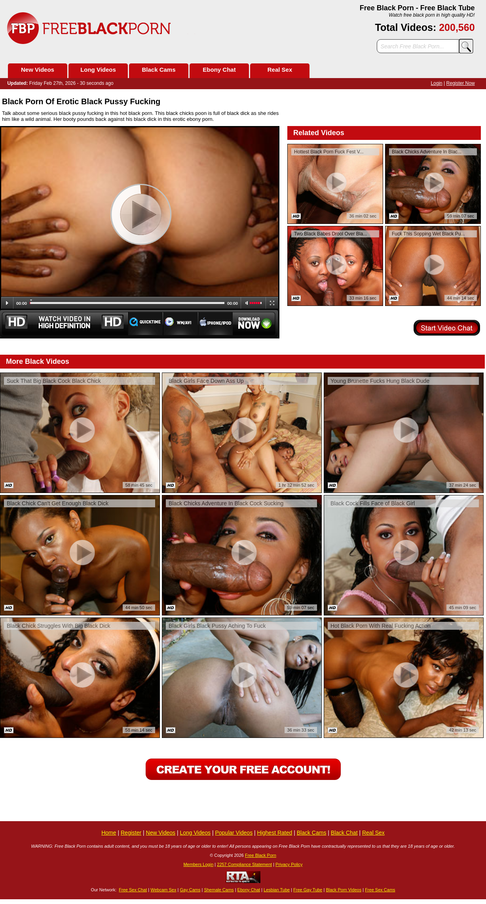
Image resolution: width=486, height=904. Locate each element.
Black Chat (344, 832)
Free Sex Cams (380, 889)
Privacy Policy (288, 864)
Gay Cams (190, 889)
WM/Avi (180, 323)
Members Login (198, 864)
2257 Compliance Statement (244, 864)
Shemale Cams (219, 889)
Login (436, 83)
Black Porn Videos (343, 889)
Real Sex (280, 69)
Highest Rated (274, 832)
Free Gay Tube (307, 889)
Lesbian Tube (277, 889)
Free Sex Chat (133, 889)
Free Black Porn (260, 855)
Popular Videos (233, 832)
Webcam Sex (163, 889)
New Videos (37, 69)
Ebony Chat (219, 69)
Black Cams (158, 69)
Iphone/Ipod (215, 323)
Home (108, 832)
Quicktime (145, 323)
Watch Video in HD (63, 323)
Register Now (460, 83)
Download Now (256, 323)
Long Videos (98, 69)
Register (131, 832)
